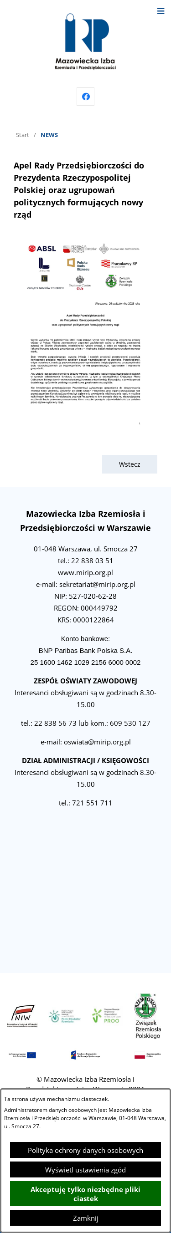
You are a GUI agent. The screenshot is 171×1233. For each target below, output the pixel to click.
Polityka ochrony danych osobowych (85, 1150)
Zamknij (85, 1218)
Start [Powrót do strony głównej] (22, 135)
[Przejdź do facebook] (85, 96)
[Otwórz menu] (160, 10)
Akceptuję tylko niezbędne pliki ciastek (85, 1194)
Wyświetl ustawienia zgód (85, 1169)
